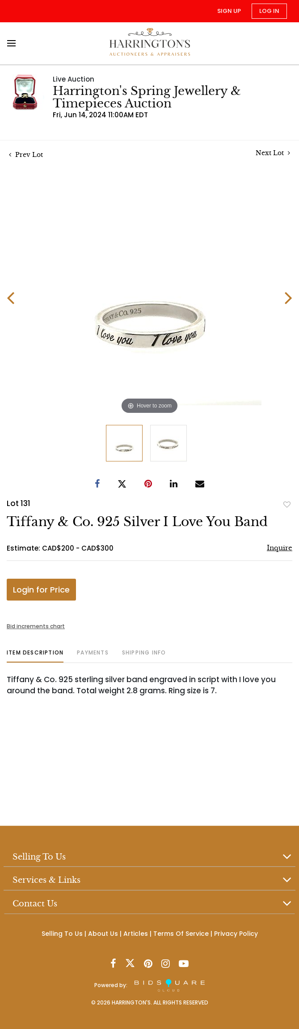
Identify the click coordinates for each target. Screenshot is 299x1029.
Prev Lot (26, 155)
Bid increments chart (36, 626)
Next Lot (273, 153)
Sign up (229, 11)
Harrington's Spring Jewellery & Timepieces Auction (147, 97)
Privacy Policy (236, 933)
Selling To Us (62, 933)
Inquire (279, 547)
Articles (135, 933)
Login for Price (41, 589)
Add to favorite (287, 504)
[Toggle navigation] (14, 43)
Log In (269, 11)
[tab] (35, 656)
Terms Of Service (181, 933)
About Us (103, 933)
